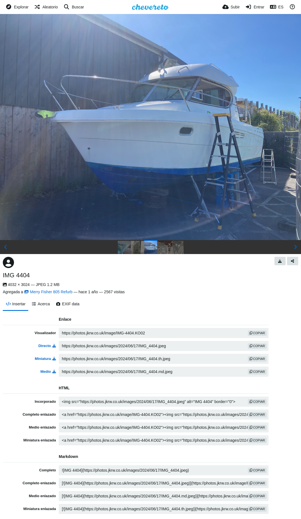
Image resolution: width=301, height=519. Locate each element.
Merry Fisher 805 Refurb (48, 292)
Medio (48, 371)
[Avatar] (8, 262)
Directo (47, 346)
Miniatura (45, 359)
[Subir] (231, 7)
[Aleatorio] (46, 7)
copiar (257, 333)
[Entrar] (254, 7)
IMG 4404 (16, 275)
